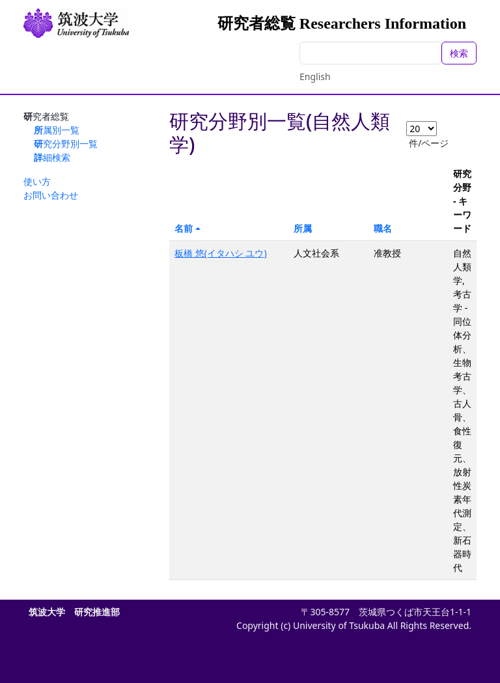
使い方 (37, 181)
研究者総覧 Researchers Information (341, 23)
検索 (459, 53)
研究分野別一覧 (66, 143)
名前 (183, 228)
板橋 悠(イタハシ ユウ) (220, 253)
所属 (303, 228)
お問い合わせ (50, 195)
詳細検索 (52, 157)
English (315, 76)
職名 (383, 228)
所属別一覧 (56, 130)
